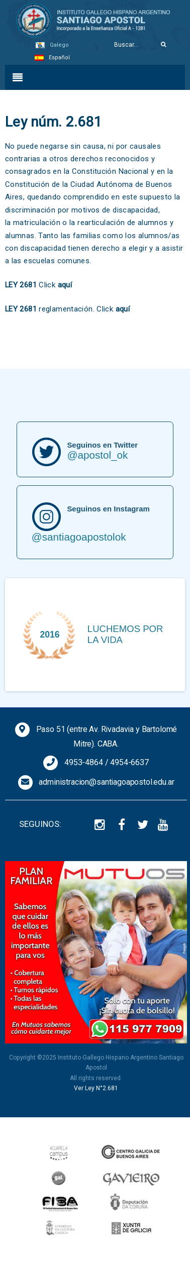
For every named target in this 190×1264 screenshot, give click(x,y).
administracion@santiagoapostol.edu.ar (106, 782)
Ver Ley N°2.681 (96, 1088)
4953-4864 (83, 762)
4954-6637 (129, 762)
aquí (65, 284)
